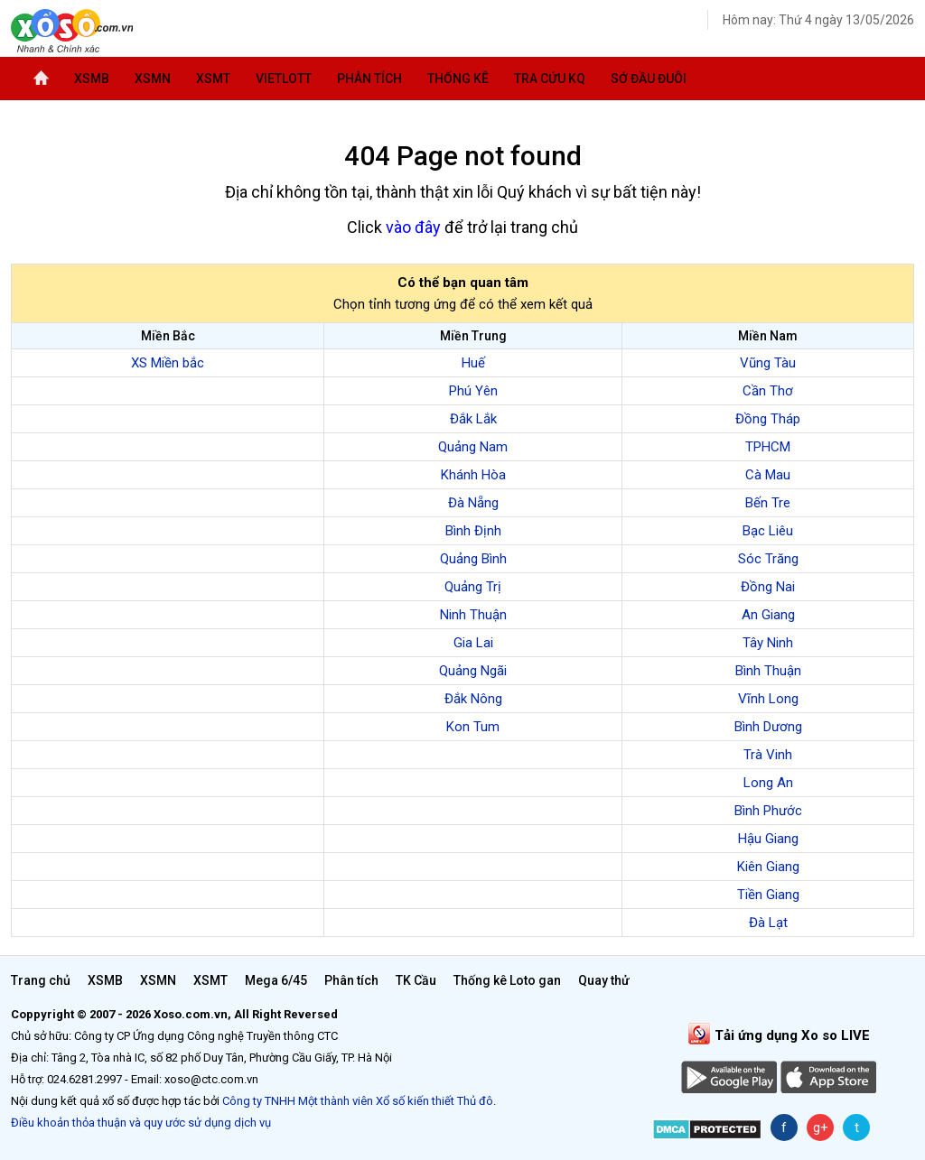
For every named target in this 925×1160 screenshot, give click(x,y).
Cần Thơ (768, 391)
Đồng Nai (768, 587)
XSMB (91, 78)
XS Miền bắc (167, 363)
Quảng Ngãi (473, 671)
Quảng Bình (473, 559)
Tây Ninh (768, 643)
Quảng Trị (472, 587)
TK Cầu (416, 980)
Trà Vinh (767, 755)
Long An (768, 783)
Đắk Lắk (473, 419)
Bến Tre (767, 503)
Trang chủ (40, 980)
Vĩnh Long (768, 699)
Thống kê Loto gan (507, 980)
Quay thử (604, 980)
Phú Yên (473, 391)
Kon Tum (473, 727)
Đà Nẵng (473, 503)
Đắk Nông (473, 699)
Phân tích (369, 78)
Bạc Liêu (768, 531)
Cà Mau (767, 475)
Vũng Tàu (768, 363)
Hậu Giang (768, 839)
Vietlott (284, 78)
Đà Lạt (768, 922)
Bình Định (473, 531)
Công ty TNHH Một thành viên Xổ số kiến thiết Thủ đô (357, 1101)
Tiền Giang (768, 894)
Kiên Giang (768, 866)
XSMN (153, 78)
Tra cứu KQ (549, 78)
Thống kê (458, 78)
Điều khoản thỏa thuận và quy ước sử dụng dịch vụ (141, 1122)
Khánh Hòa (473, 475)
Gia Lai (473, 643)
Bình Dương (768, 727)
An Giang (768, 615)
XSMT (213, 78)
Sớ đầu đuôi (649, 78)
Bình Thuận (768, 671)
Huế (473, 363)
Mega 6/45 (276, 980)
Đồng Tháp (767, 419)
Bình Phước (768, 811)
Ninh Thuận (473, 615)
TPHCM (767, 447)
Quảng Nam (473, 447)
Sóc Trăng (768, 559)
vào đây (413, 227)
